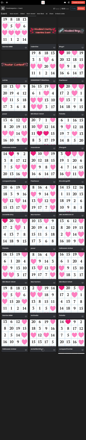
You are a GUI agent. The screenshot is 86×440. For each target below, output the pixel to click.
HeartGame (63, 428)
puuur (4, 117)
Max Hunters (35, 221)
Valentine (34, 48)
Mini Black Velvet (37, 117)
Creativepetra (12, 8)
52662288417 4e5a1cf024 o (12, 428)
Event (21, 8)
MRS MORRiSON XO (66, 221)
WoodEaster (35, 393)
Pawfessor (63, 82)
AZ (46, 14)
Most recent (14, 14)
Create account (78, 2)
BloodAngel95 (64, 186)
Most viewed (31, 14)
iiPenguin (62, 151)
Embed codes (60, 14)
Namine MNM (7, 48)
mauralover (35, 151)
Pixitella (62, 117)
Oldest (22, 14)
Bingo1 (61, 48)
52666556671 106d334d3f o (40, 82)
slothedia (34, 324)
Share (51, 14)
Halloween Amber (9, 151)
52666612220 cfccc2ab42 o (69, 393)
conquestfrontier (9, 186)
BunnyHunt (6, 393)
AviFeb (5, 82)
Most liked (40, 14)
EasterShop (35, 428)
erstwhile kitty (7, 221)
